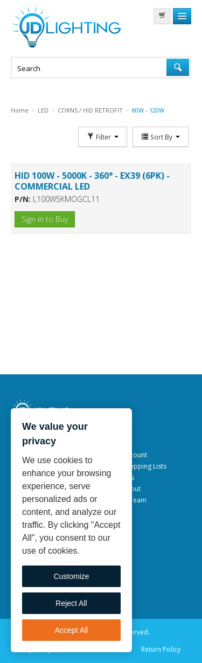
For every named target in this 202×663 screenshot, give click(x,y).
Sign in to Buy (45, 219)
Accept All (71, 630)
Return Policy (160, 649)
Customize (71, 576)
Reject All (71, 603)
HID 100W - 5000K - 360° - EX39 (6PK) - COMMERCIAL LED (92, 181)
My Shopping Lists (139, 466)
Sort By (160, 136)
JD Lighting (66, 26)
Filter (103, 136)
